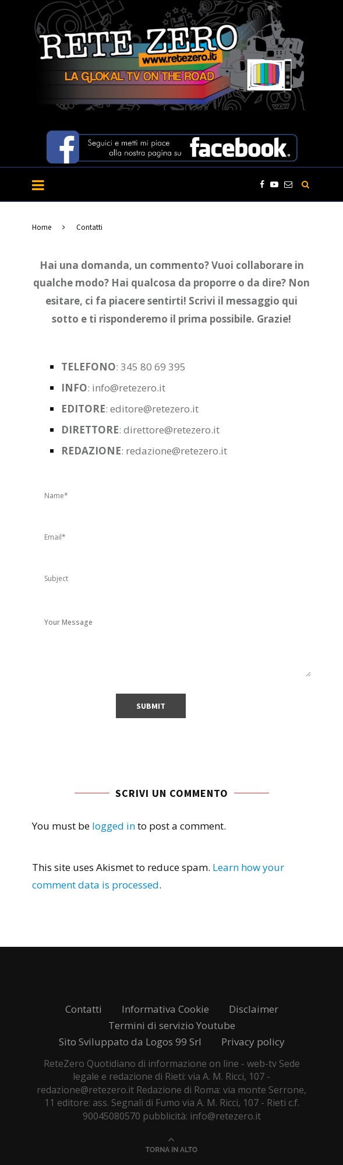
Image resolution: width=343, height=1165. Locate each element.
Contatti (83, 1009)
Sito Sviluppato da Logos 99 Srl (130, 1041)
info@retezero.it (128, 387)
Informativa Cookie (165, 1009)
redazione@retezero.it (176, 450)
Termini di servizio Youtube (171, 1025)
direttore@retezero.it (171, 429)
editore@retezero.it (154, 408)
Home (41, 227)
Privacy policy (253, 1041)
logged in (113, 825)
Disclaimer (253, 1009)
